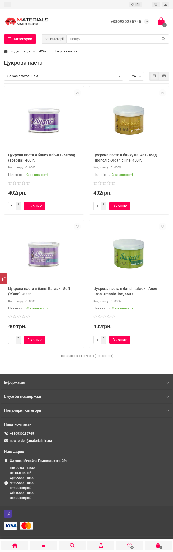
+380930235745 (22, 433)
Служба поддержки (86, 396)
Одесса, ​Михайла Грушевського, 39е (38, 461)
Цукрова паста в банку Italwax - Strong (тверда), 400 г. (41, 157)
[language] (156, 4)
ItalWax (42, 51)
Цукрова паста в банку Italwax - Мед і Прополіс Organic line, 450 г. (126, 157)
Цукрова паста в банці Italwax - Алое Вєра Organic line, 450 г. (125, 291)
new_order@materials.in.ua (31, 441)
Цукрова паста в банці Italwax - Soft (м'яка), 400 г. (39, 291)
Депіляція (22, 51)
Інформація (86, 382)
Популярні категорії (86, 410)
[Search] (117, 39)
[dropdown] (7, 4)
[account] (165, 4)
